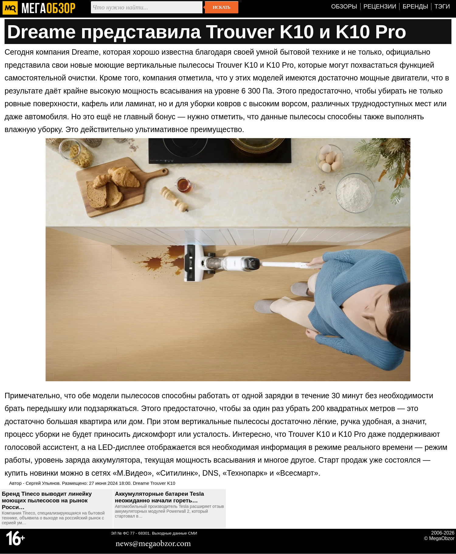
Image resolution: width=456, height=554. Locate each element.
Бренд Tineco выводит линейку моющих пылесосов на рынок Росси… (47, 500)
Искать (221, 7)
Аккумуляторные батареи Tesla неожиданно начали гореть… (159, 497)
